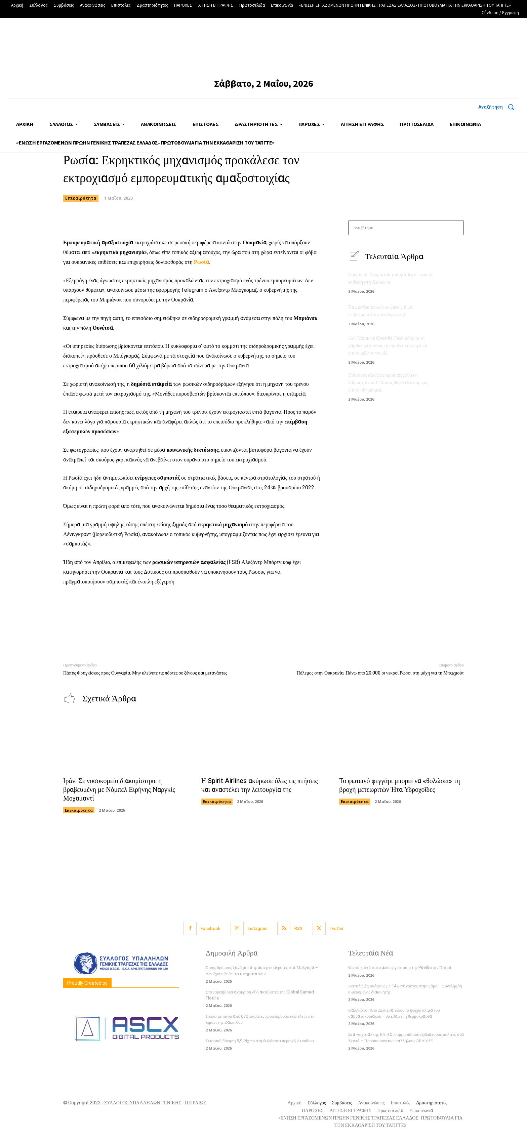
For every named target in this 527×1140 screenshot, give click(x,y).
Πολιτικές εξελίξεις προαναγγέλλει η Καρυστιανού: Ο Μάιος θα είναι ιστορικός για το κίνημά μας (388, 381)
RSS (299, 929)
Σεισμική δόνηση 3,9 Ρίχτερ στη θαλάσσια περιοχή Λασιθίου (260, 1040)
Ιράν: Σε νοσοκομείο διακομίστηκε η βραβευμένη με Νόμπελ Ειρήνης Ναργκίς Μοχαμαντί (119, 790)
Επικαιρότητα (80, 198)
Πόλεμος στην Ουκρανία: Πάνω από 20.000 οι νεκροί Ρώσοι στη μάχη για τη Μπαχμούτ (380, 673)
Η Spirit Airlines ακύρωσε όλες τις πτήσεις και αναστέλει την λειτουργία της (260, 785)
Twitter (337, 929)
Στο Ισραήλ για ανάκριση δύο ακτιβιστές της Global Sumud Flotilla (260, 995)
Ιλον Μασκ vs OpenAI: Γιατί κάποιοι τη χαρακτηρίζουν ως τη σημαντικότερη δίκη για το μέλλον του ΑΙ (388, 345)
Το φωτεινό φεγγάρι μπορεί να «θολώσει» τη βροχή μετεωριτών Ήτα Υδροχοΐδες (399, 785)
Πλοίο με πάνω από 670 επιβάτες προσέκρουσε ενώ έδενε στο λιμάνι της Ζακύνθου (260, 1019)
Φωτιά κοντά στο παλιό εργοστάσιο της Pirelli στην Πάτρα (399, 968)
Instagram (258, 929)
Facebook (210, 929)
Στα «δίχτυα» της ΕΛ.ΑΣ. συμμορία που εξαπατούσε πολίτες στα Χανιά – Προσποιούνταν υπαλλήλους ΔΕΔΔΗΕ (406, 1037)
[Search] (456, 227)
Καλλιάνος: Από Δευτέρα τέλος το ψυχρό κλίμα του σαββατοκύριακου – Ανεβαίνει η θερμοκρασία (394, 1013)
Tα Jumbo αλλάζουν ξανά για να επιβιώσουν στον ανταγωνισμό (380, 311)
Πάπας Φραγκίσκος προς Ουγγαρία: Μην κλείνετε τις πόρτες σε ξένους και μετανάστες (145, 673)
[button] (498, 107)
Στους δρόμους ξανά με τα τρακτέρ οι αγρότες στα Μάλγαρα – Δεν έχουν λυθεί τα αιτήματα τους (262, 971)
